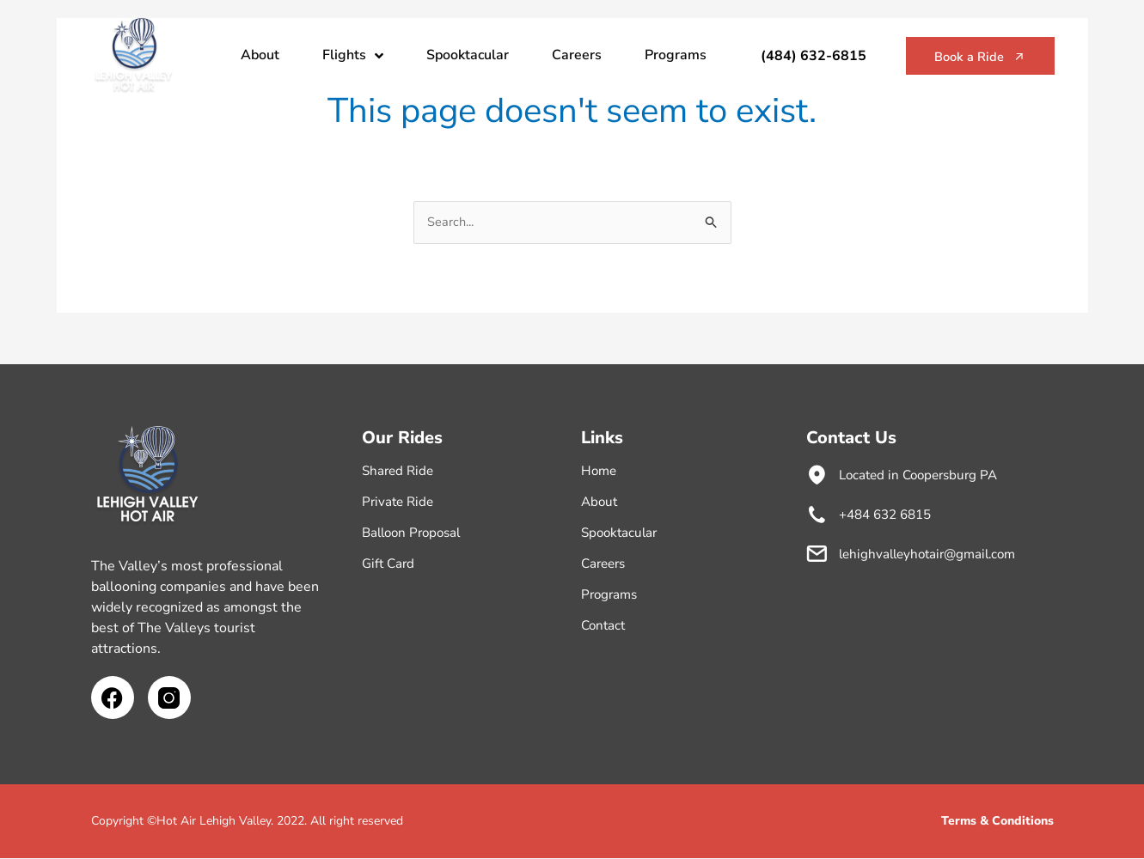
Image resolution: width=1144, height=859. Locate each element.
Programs (676, 55)
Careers (577, 55)
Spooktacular (467, 55)
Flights (352, 55)
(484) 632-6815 (796, 55)
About (260, 55)
